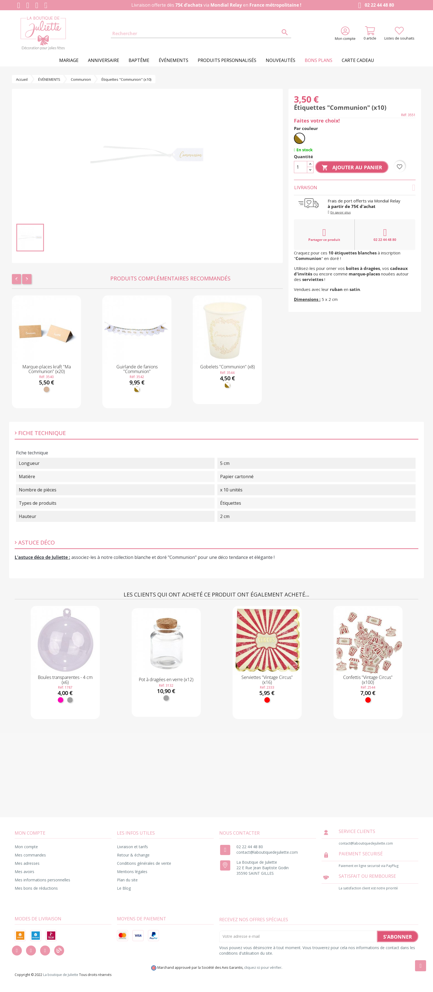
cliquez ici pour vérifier (262, 967)
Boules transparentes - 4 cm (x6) (65, 679)
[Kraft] (46, 389)
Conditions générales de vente (144, 863)
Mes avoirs (24, 871)
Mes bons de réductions (36, 888)
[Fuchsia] (60, 700)
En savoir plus (340, 212)
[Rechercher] (201, 33)
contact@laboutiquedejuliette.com (267, 852)
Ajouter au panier (352, 167)
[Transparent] (70, 700)
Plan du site (127, 879)
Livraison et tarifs (132, 846)
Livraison (354, 187)
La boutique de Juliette (60, 974)
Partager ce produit (324, 235)
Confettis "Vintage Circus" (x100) (368, 679)
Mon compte (26, 846)
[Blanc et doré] (137, 389)
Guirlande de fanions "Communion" (137, 369)
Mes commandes (30, 855)
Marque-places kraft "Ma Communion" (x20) (46, 369)
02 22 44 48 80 (375, 5)
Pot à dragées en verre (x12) (166, 679)
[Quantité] (300, 167)
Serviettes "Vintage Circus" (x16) (267, 679)
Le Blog (124, 888)
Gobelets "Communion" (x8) (227, 367)
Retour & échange (133, 855)
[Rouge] (267, 700)
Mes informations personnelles (42, 879)
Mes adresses (27, 863)
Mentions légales (132, 871)
